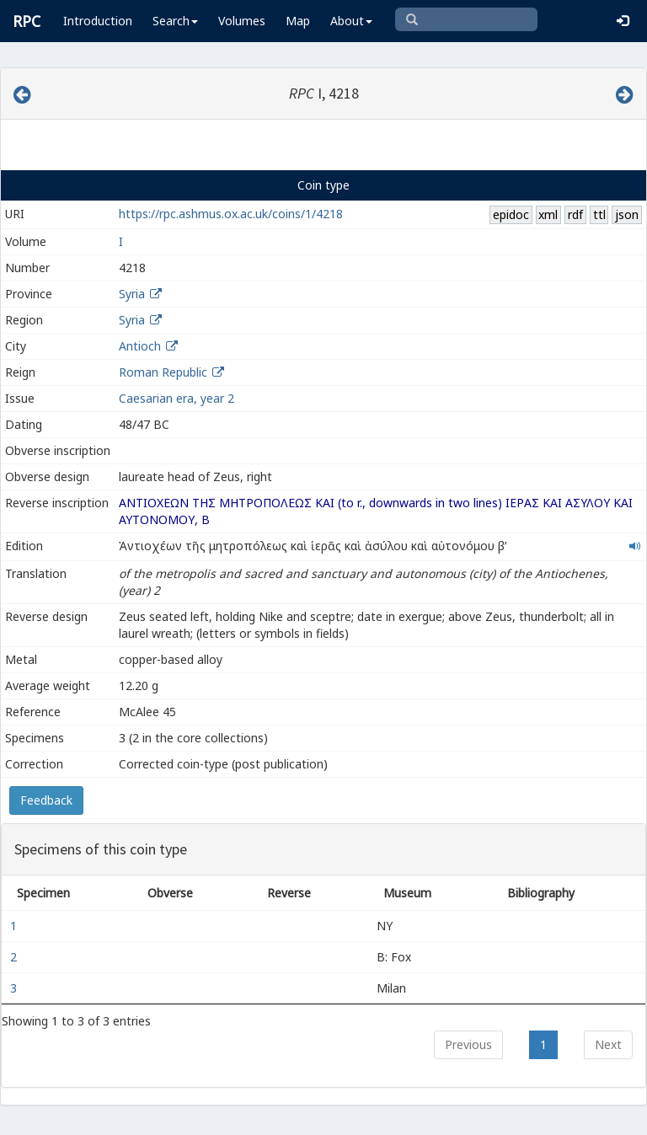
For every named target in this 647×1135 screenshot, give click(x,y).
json (627, 214)
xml (548, 214)
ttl (599, 214)
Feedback (46, 800)
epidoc (511, 214)
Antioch (140, 346)
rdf (575, 214)
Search (175, 21)
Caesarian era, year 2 (176, 398)
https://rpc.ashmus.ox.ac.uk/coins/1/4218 (231, 214)
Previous (468, 1044)
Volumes (241, 21)
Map (298, 21)
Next (608, 1044)
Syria (132, 294)
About (351, 21)
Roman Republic (163, 372)
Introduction (97, 21)
